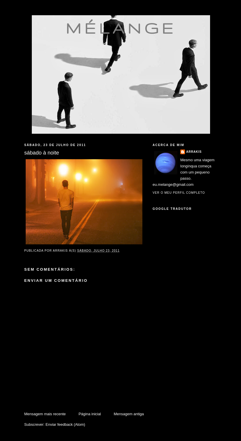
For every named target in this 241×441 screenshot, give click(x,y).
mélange (121, 28)
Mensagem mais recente (45, 414)
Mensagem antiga (129, 414)
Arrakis (194, 151)
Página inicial (89, 414)
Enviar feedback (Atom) (65, 424)
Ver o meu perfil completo (179, 192)
